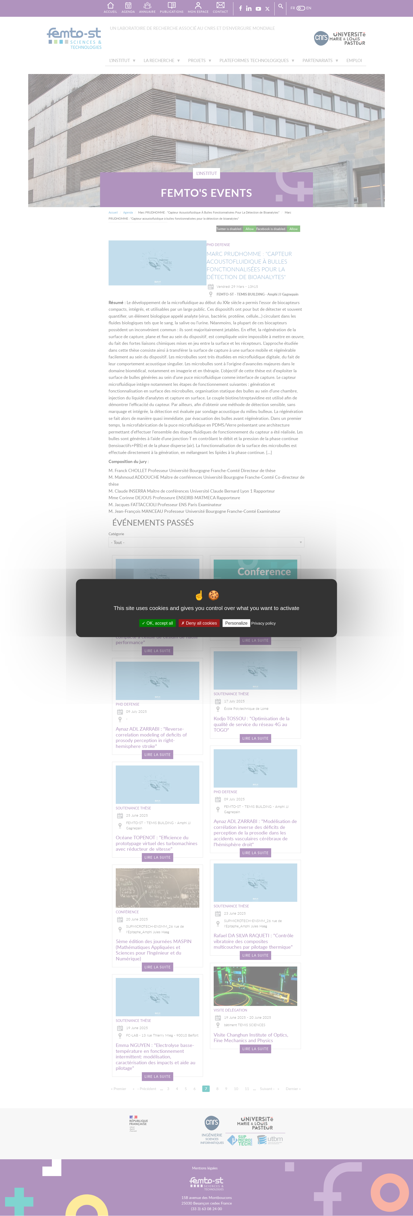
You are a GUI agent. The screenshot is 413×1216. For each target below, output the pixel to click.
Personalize (236, 623)
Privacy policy (263, 623)
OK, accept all (157, 623)
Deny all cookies (199, 623)
